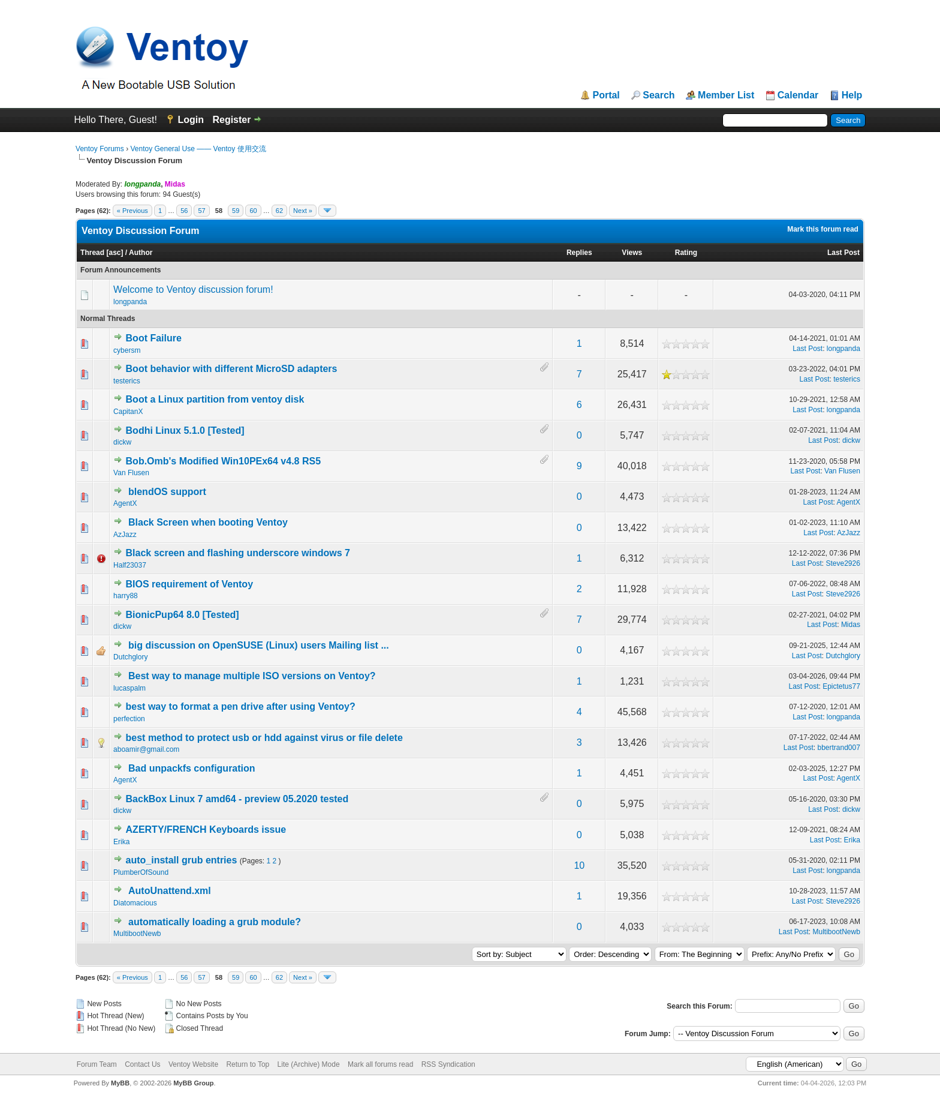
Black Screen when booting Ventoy (208, 522)
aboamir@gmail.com (146, 749)
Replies (579, 252)
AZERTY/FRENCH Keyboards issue (206, 829)
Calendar (798, 95)
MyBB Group (193, 1083)
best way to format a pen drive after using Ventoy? (240, 706)
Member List (726, 95)
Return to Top (247, 1064)
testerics (126, 381)
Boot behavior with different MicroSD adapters (232, 369)
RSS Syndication (448, 1064)
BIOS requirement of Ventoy (189, 584)
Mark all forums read (380, 1064)
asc (114, 252)
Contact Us (142, 1064)
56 (184, 210)
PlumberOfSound (140, 872)
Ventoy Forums (100, 149)
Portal (605, 95)
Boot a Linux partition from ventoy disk (215, 399)
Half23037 (129, 565)
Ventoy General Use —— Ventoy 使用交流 (198, 149)
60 (253, 210)
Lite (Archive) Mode (309, 1064)
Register (231, 120)
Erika (121, 842)
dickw (122, 442)
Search (658, 95)
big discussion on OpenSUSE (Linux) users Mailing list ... (258, 645)
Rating (686, 252)
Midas (850, 624)
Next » (302, 210)
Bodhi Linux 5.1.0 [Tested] (185, 430)
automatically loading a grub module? (214, 922)
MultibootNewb (137, 933)
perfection (129, 719)
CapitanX (128, 411)
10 (579, 865)
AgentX (125, 503)
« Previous (132, 210)
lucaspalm (129, 688)
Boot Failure (154, 338)
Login (190, 120)
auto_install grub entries (181, 860)
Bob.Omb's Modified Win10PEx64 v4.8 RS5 (223, 461)
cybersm (126, 350)
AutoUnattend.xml (169, 891)
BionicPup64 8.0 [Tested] (182, 615)
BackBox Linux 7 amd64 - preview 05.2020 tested (237, 799)
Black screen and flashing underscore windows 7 (238, 553)
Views (632, 252)
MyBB (120, 1083)
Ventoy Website (193, 1064)
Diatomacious (135, 903)
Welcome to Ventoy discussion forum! (193, 289)
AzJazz (125, 534)
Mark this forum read (822, 229)
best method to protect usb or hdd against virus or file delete (264, 738)
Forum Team (97, 1064)
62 (279, 210)
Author (140, 252)
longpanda (130, 302)
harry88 (125, 596)
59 (235, 210)
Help (852, 95)
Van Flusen (131, 473)
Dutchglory (130, 657)
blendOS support (167, 492)
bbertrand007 (839, 747)
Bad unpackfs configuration (191, 768)
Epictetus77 (841, 686)
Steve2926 (843, 563)
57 (201, 210)
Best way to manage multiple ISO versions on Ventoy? (252, 676)
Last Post (843, 252)
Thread (92, 252)
